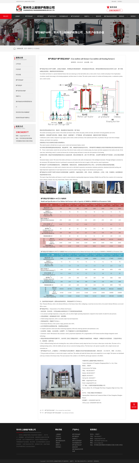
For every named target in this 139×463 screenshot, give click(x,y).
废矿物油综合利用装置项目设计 (24, 104)
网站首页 (5, 16)
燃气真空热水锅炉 (21, 90)
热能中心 (86, 16)
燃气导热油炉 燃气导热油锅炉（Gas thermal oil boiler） (60, 412)
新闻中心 (30, 48)
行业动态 (36, 48)
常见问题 (18, 74)
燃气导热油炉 (29, 16)
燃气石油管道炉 (75, 16)
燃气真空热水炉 (52, 16)
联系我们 (120, 1)
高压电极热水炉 (63, 16)
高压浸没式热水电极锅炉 (23, 112)
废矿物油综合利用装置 (110, 16)
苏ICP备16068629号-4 (81, 461)
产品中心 (58, 436)
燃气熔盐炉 (40, 16)
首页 (25, 48)
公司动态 (18, 64)
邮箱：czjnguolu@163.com (23, 135)
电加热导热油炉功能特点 (23, 117)
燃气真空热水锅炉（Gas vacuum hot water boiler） (58, 410)
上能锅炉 (17, 16)
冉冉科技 (96, 461)
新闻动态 (121, 16)
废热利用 (98, 16)
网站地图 (114, 1)
